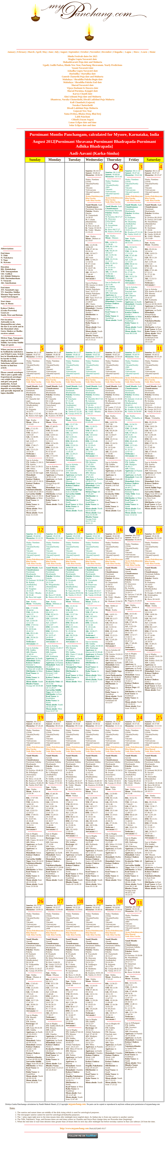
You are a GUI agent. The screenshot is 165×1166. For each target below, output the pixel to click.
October (85, 52)
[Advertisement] (13, 21)
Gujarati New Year (82, 111)
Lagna (128, 52)
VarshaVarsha (93, 199)
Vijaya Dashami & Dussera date (82, 88)
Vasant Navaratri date (82, 68)
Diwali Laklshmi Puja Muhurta (82, 108)
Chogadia (117, 52)
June (50, 52)
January (11, 52)
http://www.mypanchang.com (74, 1128)
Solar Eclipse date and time (82, 125)
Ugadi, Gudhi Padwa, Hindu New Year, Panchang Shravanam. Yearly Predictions (82, 65)
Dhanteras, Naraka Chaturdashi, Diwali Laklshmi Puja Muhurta (82, 99)
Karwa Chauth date (82, 93)
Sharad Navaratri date (83, 85)
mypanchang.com (82, 43)
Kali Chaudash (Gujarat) (82, 102)
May (44, 52)
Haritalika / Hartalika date (82, 73)
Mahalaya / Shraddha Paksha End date (82, 82)
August (63, 52)
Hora (136, 52)
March (31, 52)
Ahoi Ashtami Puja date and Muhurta (82, 96)
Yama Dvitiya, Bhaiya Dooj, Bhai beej (82, 113)
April (38, 52)
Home (153, 52)
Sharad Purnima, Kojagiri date (82, 91)
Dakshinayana (94, 196)
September (74, 52)
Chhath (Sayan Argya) (82, 119)
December (107, 52)
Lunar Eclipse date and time (82, 122)
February (21, 52)
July (56, 52)
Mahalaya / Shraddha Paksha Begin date (82, 79)
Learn (144, 52)
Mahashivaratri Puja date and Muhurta (82, 62)
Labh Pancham (82, 116)
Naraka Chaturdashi (82, 105)
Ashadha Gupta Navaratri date (82, 71)
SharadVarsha (93, 750)
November (95, 52)
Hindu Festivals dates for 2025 (82, 56)
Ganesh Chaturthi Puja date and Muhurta (82, 76)
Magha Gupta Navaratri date (82, 59)
